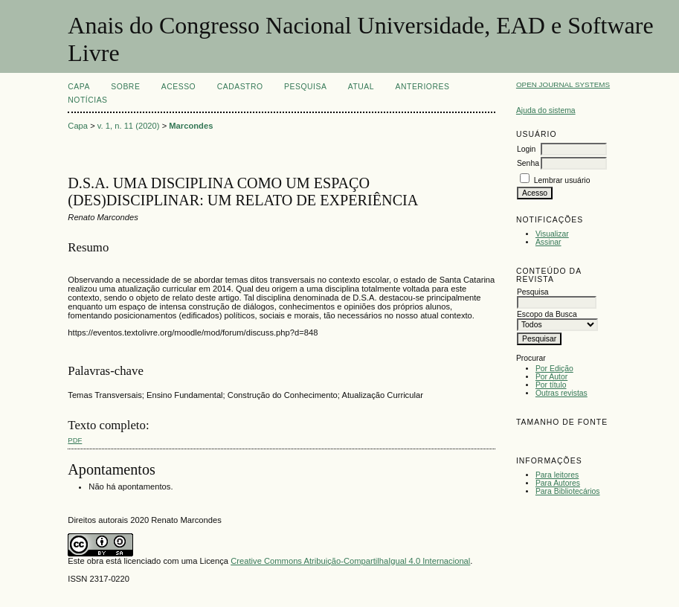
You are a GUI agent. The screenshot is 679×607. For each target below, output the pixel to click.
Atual (361, 87)
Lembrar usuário (562, 180)
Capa (79, 87)
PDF (75, 440)
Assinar (548, 242)
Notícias (87, 100)
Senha (528, 163)
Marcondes (191, 125)
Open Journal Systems (563, 84)
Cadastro (240, 87)
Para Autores (557, 483)
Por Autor (551, 377)
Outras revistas (561, 393)
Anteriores (423, 87)
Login (526, 149)
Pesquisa (305, 87)
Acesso (178, 87)
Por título (551, 385)
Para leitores (557, 475)
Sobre (125, 87)
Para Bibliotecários (567, 491)
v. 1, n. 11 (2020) (128, 125)
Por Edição (554, 368)
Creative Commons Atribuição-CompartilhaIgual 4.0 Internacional (350, 560)
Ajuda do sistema (546, 110)
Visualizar (552, 234)
